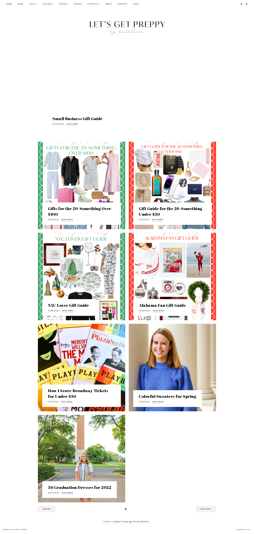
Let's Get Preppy (19, 530)
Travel (78, 4)
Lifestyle (92, 4)
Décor (62, 4)
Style (32, 4)
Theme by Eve (243, 530)
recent (47, 509)
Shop (136, 4)
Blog (20, 4)
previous (206, 509)
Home (9, 4)
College (47, 4)
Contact (122, 4)
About (108, 4)
